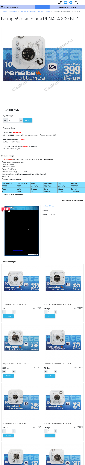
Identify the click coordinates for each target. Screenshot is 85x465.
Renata (47, 12)
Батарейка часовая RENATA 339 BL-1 (15, 304)
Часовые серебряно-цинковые (31, 12)
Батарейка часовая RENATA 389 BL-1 (15, 364)
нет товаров (67, 7)
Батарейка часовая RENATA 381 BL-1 (57, 304)
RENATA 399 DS (48, 206)
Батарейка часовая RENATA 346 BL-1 (15, 423)
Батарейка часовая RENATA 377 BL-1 (57, 364)
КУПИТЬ (27, 120)
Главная (4, 12)
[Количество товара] (13, 120)
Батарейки (13, 12)
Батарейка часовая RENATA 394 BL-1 (57, 423)
